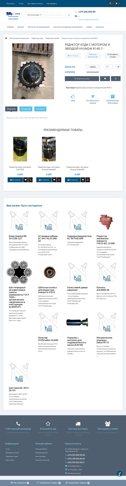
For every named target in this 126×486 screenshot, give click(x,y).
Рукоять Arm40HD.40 (103, 289)
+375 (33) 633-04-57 (75, 466)
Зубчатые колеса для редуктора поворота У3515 (47, 291)
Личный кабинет (41, 453)
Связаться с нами (12, 460)
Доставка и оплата (23, 3)
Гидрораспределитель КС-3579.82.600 (79, 237)
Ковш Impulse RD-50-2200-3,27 (18, 237)
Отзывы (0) (26, 109)
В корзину (15, 180)
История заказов (42, 457)
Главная (10, 27)
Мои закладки (41, 460)
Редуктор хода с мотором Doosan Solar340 (49, 168)
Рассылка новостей (42, 464)
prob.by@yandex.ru (73, 470)
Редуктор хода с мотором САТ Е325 (20, 168)
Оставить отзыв (113, 55)
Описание (11, 109)
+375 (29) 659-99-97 (75, 463)
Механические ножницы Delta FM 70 (104, 342)
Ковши (89, 27)
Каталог (20, 27)
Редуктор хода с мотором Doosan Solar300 (77, 168)
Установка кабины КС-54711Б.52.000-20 (48, 238)
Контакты (53, 3)
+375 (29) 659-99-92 (75, 459)
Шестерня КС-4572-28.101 (19, 392)
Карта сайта (10, 464)
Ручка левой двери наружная (77, 289)
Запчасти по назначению (39, 27)
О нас (9, 3)
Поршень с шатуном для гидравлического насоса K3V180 (76, 343)
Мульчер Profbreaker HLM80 (48, 340)
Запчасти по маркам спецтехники (67, 27)
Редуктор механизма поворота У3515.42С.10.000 (106, 240)
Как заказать (40, 3)
